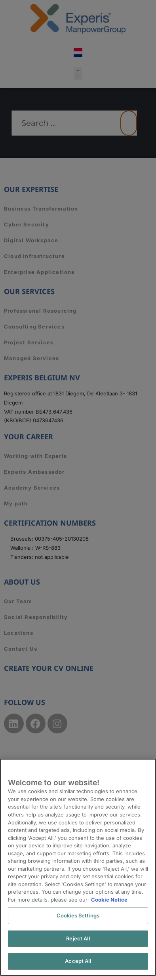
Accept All (78, 961)
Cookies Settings (78, 915)
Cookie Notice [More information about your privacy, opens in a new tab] (109, 899)
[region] (78, 867)
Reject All (77, 938)
